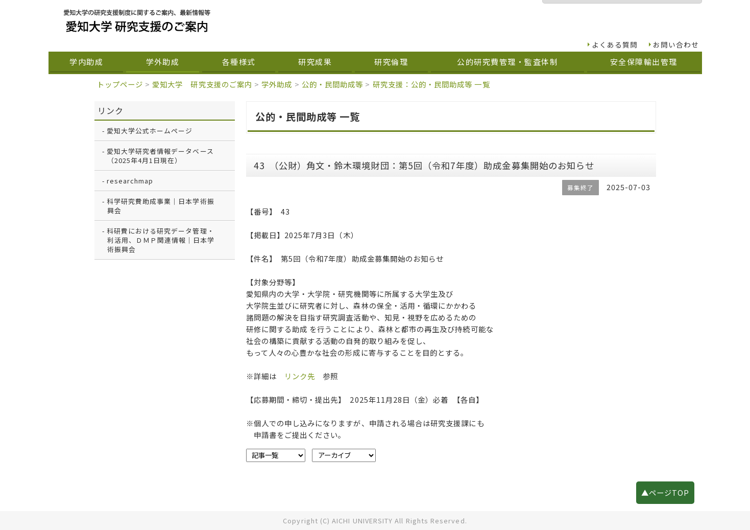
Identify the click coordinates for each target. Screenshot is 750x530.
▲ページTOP (665, 492)
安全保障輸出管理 (644, 61)
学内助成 (86, 61)
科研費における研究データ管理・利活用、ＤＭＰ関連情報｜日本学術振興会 (161, 240)
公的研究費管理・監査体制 (507, 61)
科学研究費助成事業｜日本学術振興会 (160, 205)
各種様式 (239, 61)
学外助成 (163, 61)
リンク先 (299, 376)
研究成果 (315, 61)
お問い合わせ (676, 44)
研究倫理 (391, 61)
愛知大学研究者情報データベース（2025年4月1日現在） (160, 155)
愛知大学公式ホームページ (150, 130)
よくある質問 (615, 44)
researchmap (130, 181)
